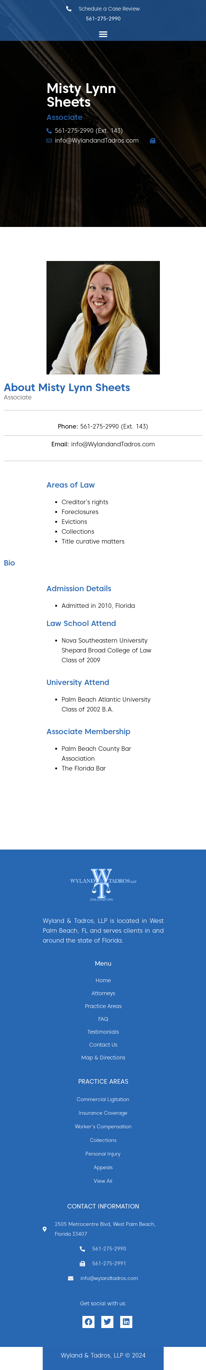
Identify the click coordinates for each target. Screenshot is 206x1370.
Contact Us (103, 1045)
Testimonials (103, 1032)
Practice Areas (103, 1006)
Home (103, 980)
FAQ (103, 1019)
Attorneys (103, 993)
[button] (103, 34)
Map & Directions (103, 1058)
